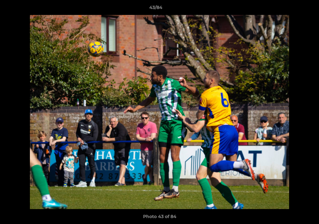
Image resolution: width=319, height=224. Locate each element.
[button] (293, 9)
